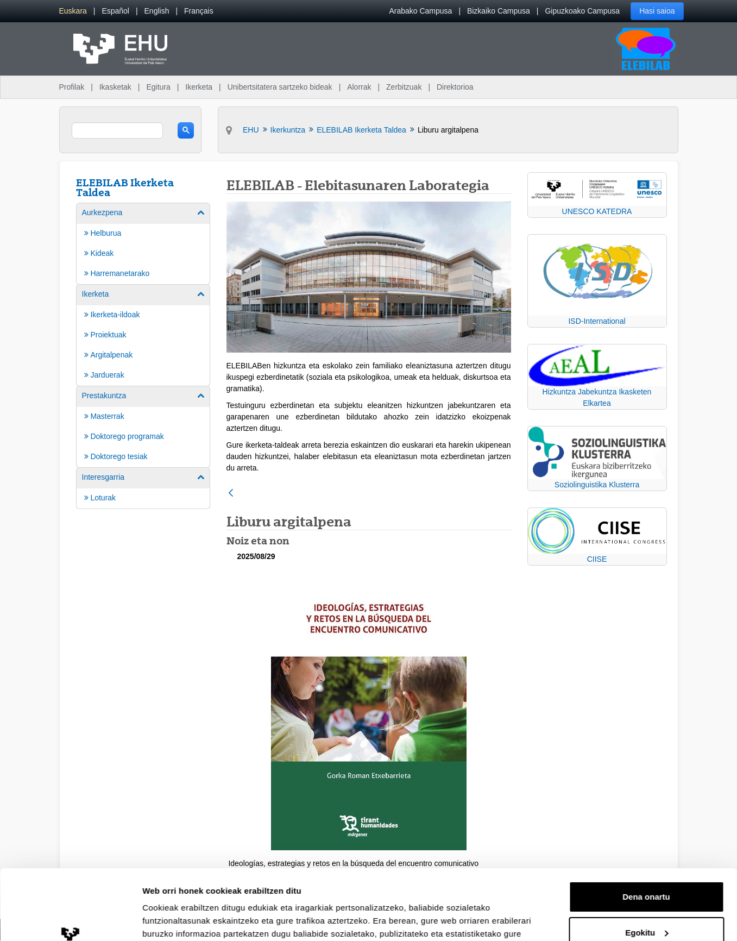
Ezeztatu (646, 897)
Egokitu (646, 862)
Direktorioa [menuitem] (455, 87)
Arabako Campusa (420, 11)
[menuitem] (73, 11)
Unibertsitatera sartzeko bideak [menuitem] (280, 87)
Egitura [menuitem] (158, 87)
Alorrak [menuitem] (359, 87)
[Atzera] (230, 493)
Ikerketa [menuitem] (198, 87)
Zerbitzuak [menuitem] (403, 87)
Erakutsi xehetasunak (184, 919)
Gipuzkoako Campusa (582, 11)
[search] (117, 130)
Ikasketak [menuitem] (115, 87)
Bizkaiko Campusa (498, 11)
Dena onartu (646, 826)
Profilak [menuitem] (72, 87)
